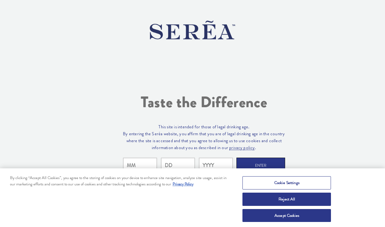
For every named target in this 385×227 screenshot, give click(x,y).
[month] (140, 165)
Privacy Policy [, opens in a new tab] (183, 185)
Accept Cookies (286, 217)
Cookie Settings (287, 184)
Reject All (286, 200)
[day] (178, 165)
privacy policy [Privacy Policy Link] (242, 147)
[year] (216, 165)
